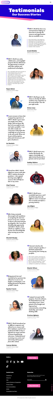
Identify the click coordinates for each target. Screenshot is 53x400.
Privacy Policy (9, 384)
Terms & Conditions (11, 386)
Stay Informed (33, 385)
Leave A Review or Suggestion (13, 382)
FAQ (7, 380)
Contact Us (9, 375)
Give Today (32, 358)
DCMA (7, 389)
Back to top (51, 387)
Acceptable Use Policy (11, 391)
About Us (8, 377)
